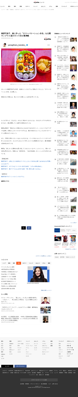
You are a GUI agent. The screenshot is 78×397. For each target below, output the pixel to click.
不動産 (65, 372)
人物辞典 (69, 351)
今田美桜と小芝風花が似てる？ (9, 271)
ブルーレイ (57, 230)
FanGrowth (27, 370)
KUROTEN (10, 370)
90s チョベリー (45, 351)
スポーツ (27, 6)
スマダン (44, 343)
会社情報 (22, 383)
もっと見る (74, 222)
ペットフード (32, 374)
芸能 (21, 6)
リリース (69, 343)
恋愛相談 (39, 372)
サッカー (20, 347)
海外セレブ (11, 349)
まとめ (2, 349)
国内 (9, 6)
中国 (2, 356)
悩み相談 (34, 372)
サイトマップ (70, 353)
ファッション (29, 353)
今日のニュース (74, 6)
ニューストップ (68, 2)
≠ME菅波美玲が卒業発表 (7, 269)
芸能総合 (11, 343)
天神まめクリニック (43, 370)
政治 (2, 347)
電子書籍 (47, 374)
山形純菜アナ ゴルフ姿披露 (8, 276)
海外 (15, 6)
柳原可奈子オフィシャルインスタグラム (12, 176)
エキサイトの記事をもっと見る (43, 256)
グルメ (27, 351)
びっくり (36, 343)
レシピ (51, 372)
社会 (2, 343)
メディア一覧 (70, 347)
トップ (4, 263)
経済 (2, 345)
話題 (51, 345)
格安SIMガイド (6, 372)
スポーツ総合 (20, 343)
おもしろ (43, 6)
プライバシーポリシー (35, 383)
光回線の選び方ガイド (19, 370)
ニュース (2, 6)
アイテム (56, 370)
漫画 (57, 6)
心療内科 (51, 370)
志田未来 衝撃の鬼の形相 (8, 288)
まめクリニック (34, 370)
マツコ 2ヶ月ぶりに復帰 (7, 267)
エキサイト (75, 2)
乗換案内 (61, 372)
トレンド (35, 6)
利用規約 (27, 383)
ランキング (64, 6)
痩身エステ (41, 374)
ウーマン (47, 372)
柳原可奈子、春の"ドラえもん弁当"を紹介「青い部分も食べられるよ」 (21, 169)
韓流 (10, 351)
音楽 (10, 347)
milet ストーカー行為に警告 (8, 279)
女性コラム (44, 345)
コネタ (35, 345)
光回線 (11, 372)
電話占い (65, 370)
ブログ (60, 370)
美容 (74, 372)
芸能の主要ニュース (46, 290)
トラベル (44, 349)
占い (43, 372)
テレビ (74, 230)
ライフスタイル (45, 347)
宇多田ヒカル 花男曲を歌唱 (8, 286)
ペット (35, 349)
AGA (37, 374)
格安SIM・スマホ (72, 370)
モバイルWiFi (23, 372)
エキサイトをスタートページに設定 (39, 379)
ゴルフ (19, 349)
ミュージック (68, 230)
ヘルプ (68, 356)
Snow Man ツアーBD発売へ (8, 274)
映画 (10, 345)
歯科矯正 (70, 372)
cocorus (29, 372)
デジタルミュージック (62, 230)
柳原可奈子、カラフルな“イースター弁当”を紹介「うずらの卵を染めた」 (22, 166)
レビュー (28, 343)
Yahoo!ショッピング (70, 257)
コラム (50, 6)
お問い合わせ (55, 383)
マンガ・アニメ (29, 345)
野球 (19, 345)
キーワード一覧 (70, 349)
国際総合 (3, 354)
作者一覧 (69, 345)
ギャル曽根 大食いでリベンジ (9, 283)
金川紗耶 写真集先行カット (8, 281)
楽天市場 (62, 257)
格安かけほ (16, 372)
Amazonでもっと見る (70, 249)
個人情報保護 (44, 383)
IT (26, 349)
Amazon (57, 257)
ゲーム (27, 347)
